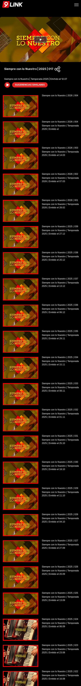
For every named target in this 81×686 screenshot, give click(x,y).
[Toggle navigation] (76, 4)
